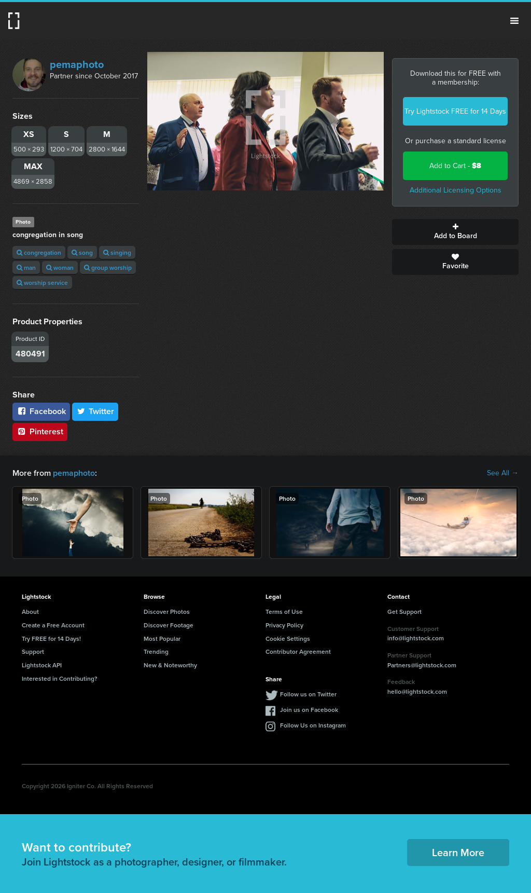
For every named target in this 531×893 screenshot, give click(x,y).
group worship (108, 267)
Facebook (41, 411)
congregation (39, 252)
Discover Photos (167, 611)
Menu (514, 20)
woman (60, 267)
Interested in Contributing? (59, 678)
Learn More (458, 852)
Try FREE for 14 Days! (51, 638)
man (26, 267)
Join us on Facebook (309, 709)
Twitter (95, 411)
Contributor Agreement (298, 651)
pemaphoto (77, 64)
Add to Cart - (455, 165)
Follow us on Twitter (308, 694)
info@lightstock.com (415, 638)
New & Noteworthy (170, 665)
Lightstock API (42, 665)
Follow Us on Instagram (313, 725)
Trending (156, 651)
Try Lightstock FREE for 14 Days (455, 111)
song (82, 252)
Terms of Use (284, 611)
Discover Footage (168, 625)
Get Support (404, 611)
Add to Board (455, 232)
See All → (503, 473)
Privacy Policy (284, 625)
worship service (42, 282)
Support (33, 651)
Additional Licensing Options (455, 190)
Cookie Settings (288, 638)
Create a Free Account (53, 625)
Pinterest (40, 431)
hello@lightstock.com (417, 691)
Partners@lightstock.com (421, 665)
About (30, 611)
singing (117, 252)
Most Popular (162, 638)
